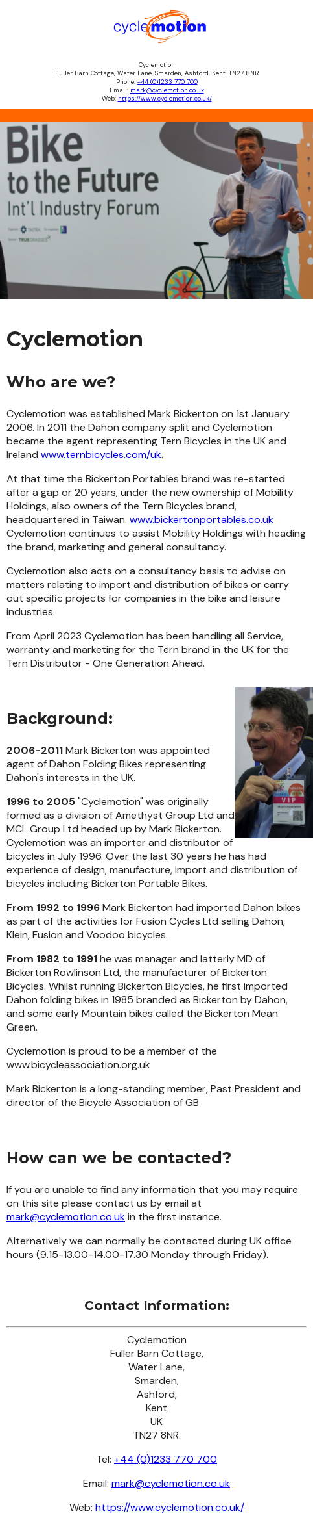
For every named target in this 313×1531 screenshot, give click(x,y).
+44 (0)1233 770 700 (167, 81)
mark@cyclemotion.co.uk (167, 90)
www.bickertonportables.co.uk (201, 519)
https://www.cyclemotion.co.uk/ (165, 98)
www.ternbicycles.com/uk (101, 454)
